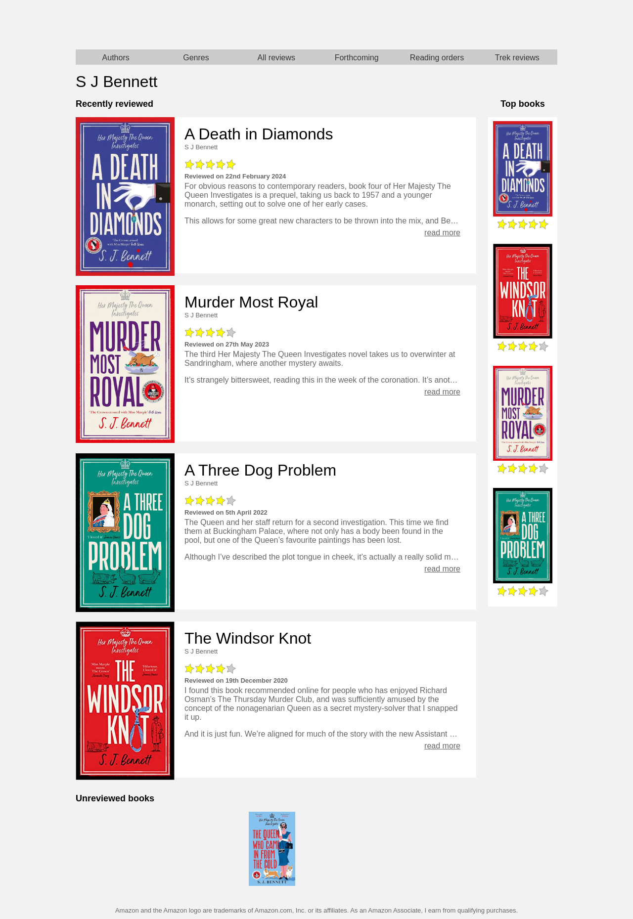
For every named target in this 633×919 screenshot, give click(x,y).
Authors (116, 57)
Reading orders (437, 57)
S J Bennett (201, 147)
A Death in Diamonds (258, 134)
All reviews (276, 57)
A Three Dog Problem (260, 470)
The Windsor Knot (247, 638)
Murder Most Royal (251, 302)
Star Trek (436, 24)
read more (442, 232)
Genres (196, 57)
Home (196, 24)
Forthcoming (357, 57)
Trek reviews (517, 57)
